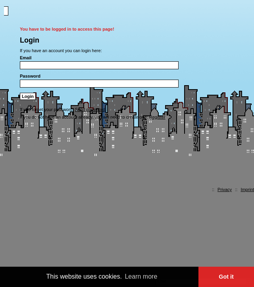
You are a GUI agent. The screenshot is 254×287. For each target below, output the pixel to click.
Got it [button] (226, 276)
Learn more (141, 276)
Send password (90, 109)
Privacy (224, 189)
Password (30, 76)
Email (25, 57)
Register (157, 117)
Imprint (247, 189)
